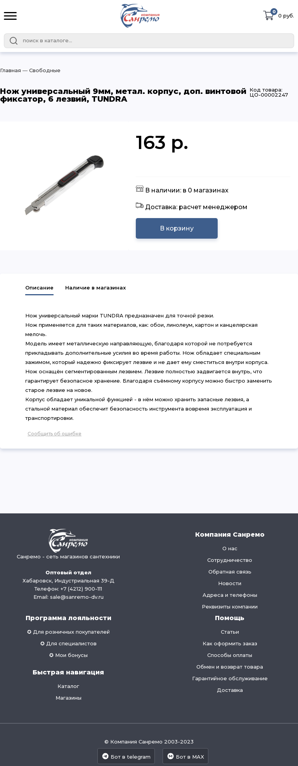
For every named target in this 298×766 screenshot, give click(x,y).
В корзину (177, 228)
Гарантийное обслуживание (230, 678)
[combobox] (149, 40)
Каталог (68, 686)
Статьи (230, 632)
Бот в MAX (185, 756)
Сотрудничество (229, 560)
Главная (10, 70)
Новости (229, 583)
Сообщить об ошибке (54, 434)
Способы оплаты (229, 655)
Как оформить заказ (230, 643)
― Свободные (41, 70)
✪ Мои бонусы (68, 655)
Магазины (68, 698)
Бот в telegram (126, 756)
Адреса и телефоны (230, 595)
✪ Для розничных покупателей (68, 632)
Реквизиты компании (230, 606)
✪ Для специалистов (68, 643)
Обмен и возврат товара (229, 667)
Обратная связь (229, 571)
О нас (229, 548)
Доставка (230, 690)
